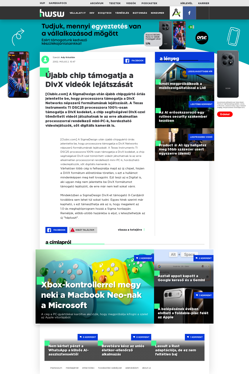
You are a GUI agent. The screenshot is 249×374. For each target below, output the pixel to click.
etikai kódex (88, 368)
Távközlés (122, 13)
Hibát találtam (82, 230)
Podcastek (149, 3)
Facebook (134, 61)
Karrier (203, 3)
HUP (42, 3)
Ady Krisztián (67, 57)
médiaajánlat (72, 368)
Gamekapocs (58, 3)
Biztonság (140, 13)
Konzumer (157, 13)
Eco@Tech (104, 13)
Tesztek (115, 3)
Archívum (96, 3)
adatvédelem (132, 368)
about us (146, 368)
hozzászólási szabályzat (110, 368)
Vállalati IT (78, 13)
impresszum (56, 368)
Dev (92, 13)
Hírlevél (186, 3)
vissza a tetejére (130, 230)
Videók (131, 3)
